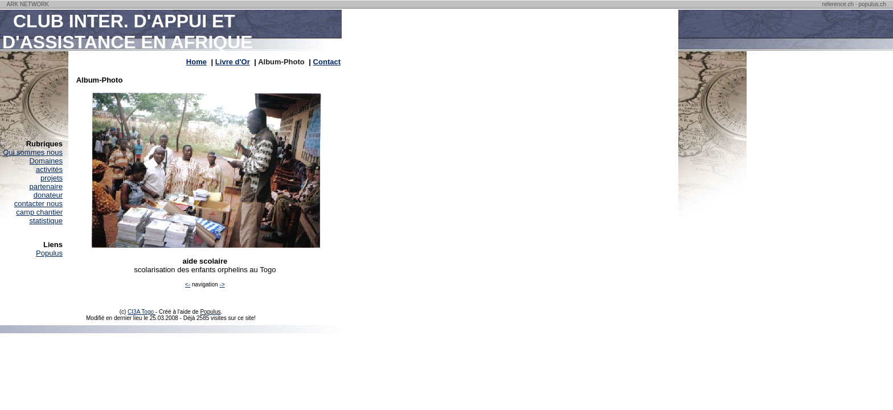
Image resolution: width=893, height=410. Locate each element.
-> (221, 284)
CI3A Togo (141, 312)
